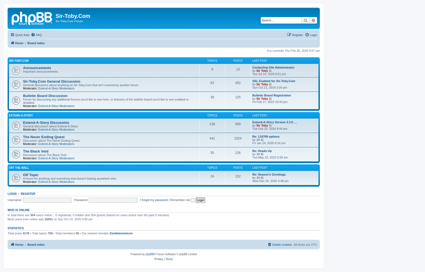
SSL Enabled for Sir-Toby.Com (273, 81)
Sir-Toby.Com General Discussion (51, 81)
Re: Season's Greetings (269, 174)
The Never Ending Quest (44, 137)
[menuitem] (36, 35)
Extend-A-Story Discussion (46, 123)
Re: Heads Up (262, 151)
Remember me (182, 200)
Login (12, 193)
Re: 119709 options (265, 136)
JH (258, 139)
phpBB (150, 254)
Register (28, 193)
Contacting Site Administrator (273, 67)
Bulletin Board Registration (271, 95)
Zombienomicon (121, 233)
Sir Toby (262, 70)
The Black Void (36, 151)
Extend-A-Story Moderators (56, 88)
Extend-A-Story (21, 115)
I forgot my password (154, 200)
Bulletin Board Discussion (45, 96)
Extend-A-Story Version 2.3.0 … (274, 122)
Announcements (37, 68)
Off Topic (30, 175)
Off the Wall (19, 167)
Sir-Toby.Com (19, 60)
